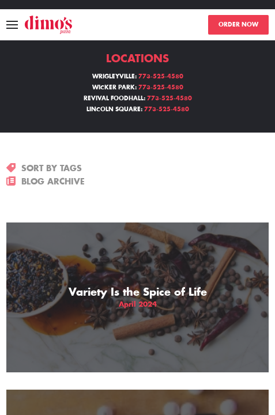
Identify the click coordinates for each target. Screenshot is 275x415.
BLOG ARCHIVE (45, 182)
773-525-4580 (160, 77)
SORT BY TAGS (44, 168)
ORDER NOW (238, 25)
